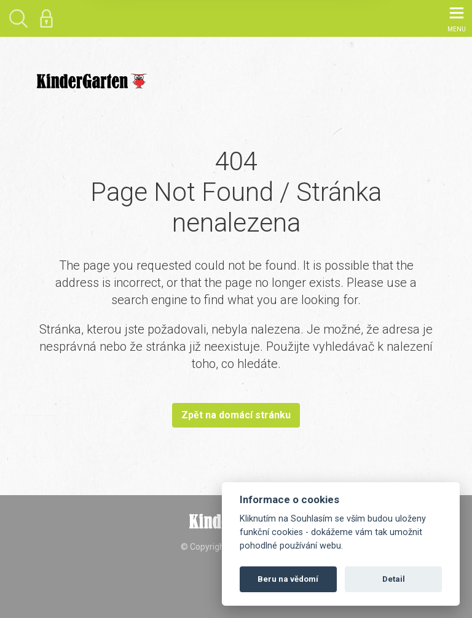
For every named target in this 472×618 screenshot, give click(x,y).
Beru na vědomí (288, 579)
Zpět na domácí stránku (236, 415)
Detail (393, 579)
